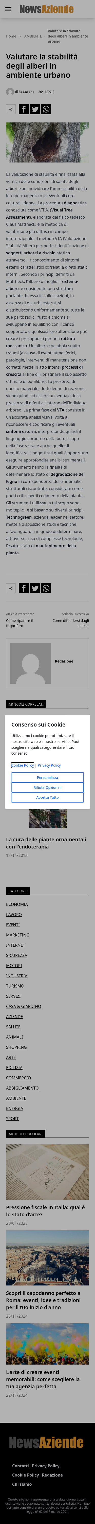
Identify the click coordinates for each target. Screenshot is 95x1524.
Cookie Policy (22, 765)
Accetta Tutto (47, 797)
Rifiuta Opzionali (47, 787)
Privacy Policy (49, 765)
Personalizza (47, 777)
